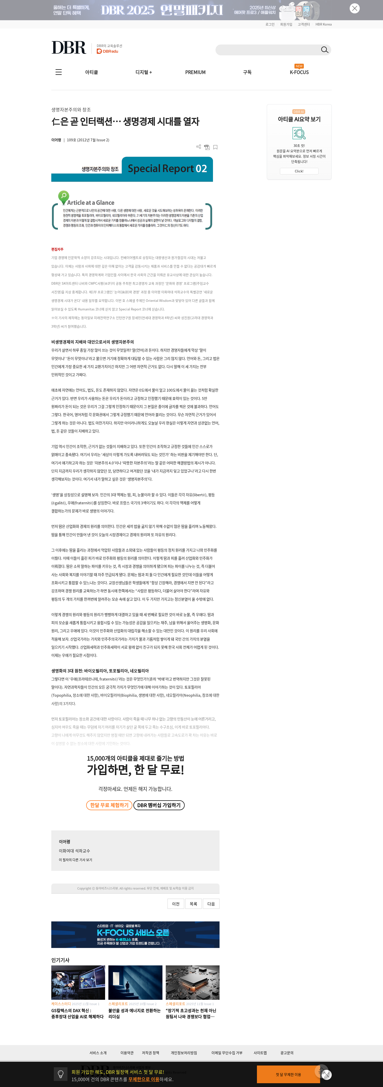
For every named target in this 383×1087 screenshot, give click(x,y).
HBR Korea (324, 24)
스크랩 (215, 147)
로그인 (270, 24)
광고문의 (287, 1052)
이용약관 (127, 1052)
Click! (299, 171)
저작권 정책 (150, 1052)
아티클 (91, 72)
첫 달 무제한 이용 (288, 1074)
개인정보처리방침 (184, 1052)
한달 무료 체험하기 (109, 805)
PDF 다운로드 (207, 147)
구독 (247, 72)
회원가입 (286, 24)
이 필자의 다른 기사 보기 (75, 859)
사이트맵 (260, 1052)
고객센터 (304, 24)
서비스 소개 (98, 1052)
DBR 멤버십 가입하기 (159, 805)
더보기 (199, 147)
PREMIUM (195, 72)
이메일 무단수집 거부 (227, 1052)
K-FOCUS (299, 72)
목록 (193, 904)
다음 (211, 904)
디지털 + (143, 72)
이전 (176, 904)
